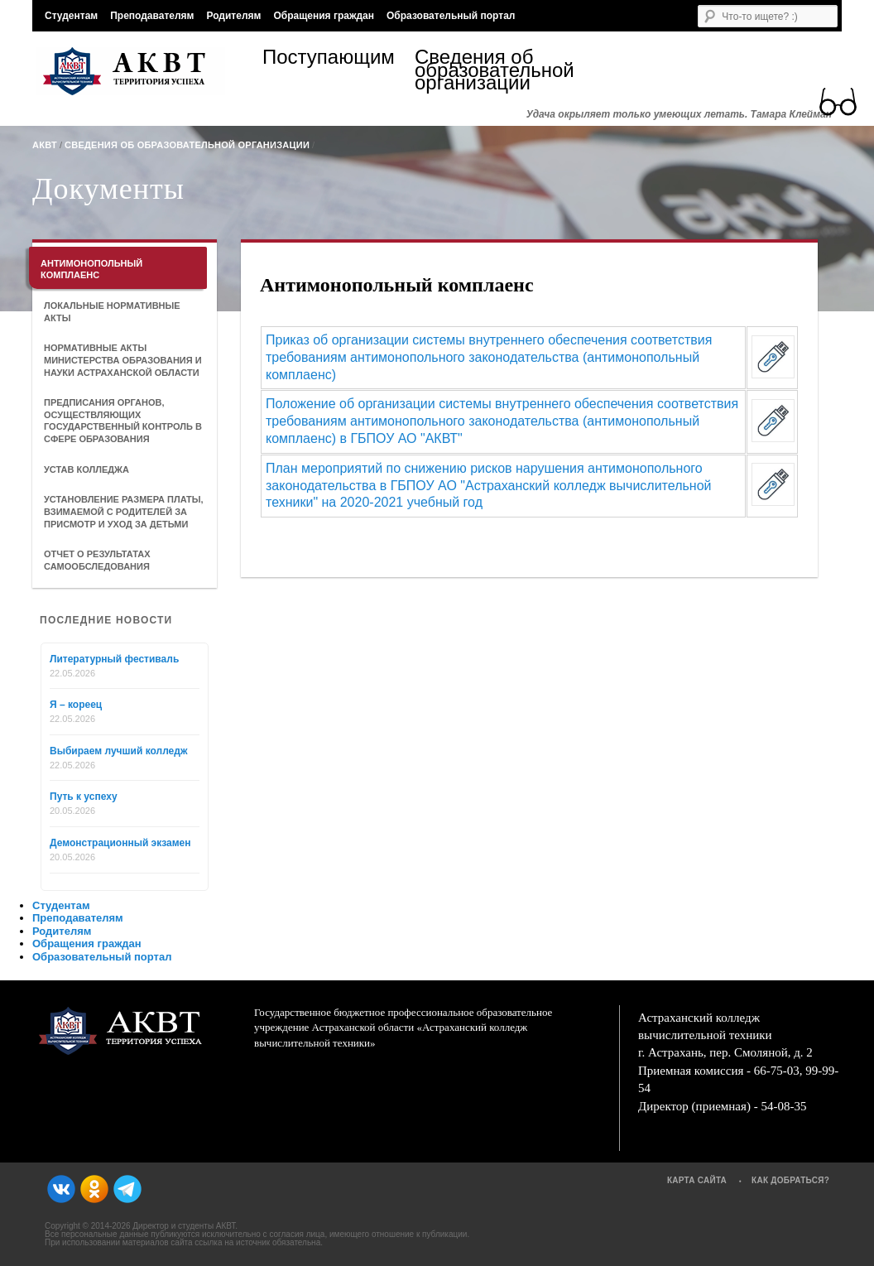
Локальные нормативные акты (112, 312)
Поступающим (328, 59)
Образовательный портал (451, 16)
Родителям (233, 16)
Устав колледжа (86, 469)
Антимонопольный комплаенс (91, 269)
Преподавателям (152, 16)
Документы (108, 188)
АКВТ (44, 145)
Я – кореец (76, 704)
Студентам (71, 16)
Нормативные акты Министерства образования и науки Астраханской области (123, 360)
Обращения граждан (323, 16)
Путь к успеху (84, 796)
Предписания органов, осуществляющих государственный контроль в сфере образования (123, 420)
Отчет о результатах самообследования (97, 560)
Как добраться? (790, 1180)
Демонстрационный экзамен (120, 843)
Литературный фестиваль (114, 659)
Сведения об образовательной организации (491, 70)
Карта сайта (697, 1180)
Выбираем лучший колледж (118, 751)
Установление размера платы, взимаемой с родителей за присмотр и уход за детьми (124, 511)
